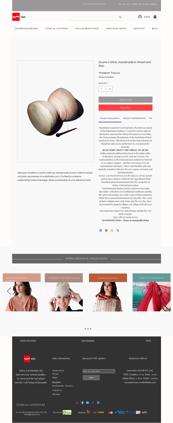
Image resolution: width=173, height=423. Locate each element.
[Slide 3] (87, 328)
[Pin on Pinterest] (106, 230)
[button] (155, 16)
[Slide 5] (90, 328)
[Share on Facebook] (100, 230)
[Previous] (9, 291)
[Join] (91, 377)
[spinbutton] (105, 89)
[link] (110, 118)
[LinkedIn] (87, 402)
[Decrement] (101, 89)
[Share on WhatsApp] (112, 230)
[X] (92, 402)
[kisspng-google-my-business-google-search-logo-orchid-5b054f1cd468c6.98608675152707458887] (98, 402)
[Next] (164, 291)
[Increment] (110, 89)
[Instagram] (76, 402)
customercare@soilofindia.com (140, 382)
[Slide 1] (82, 328)
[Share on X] (118, 230)
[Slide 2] (85, 328)
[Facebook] (82, 402)
